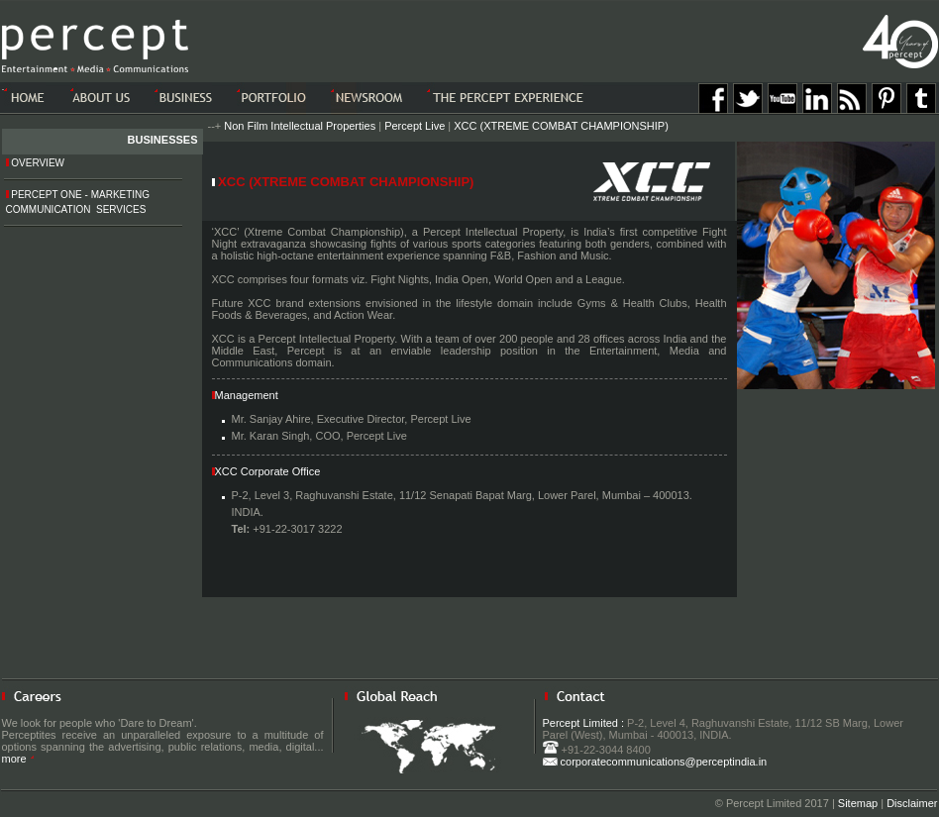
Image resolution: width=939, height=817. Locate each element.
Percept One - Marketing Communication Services (78, 202)
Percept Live (414, 126)
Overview (35, 162)
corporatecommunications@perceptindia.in (655, 761)
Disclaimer (912, 803)
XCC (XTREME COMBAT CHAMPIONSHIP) (561, 126)
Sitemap (858, 803)
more (18, 759)
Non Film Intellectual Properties (299, 126)
